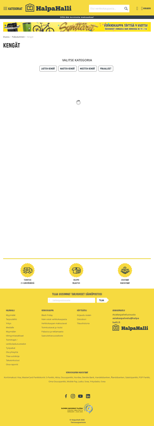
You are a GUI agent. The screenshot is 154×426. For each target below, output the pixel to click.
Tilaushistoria (83, 323)
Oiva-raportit (12, 364)
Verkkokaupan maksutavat (54, 323)
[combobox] (109, 8)
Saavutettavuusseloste (52, 335)
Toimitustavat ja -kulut (51, 327)
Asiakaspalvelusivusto (124, 314)
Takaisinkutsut (13, 360)
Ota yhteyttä (12, 352)
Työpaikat (10, 348)
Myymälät (10, 315)
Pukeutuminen (18, 37)
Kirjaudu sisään (84, 315)
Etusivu (6, 37)
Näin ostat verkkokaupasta (54, 319)
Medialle (10, 327)
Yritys (8, 323)
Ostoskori (81, 319)
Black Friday (47, 315)
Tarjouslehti (11, 319)
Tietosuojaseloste (78, 422)
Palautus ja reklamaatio (52, 331)
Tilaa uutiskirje (12, 356)
